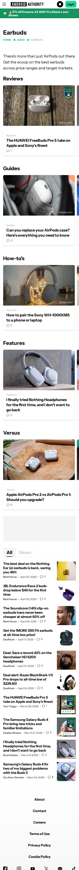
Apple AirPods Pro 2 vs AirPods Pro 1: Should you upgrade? (39, 474)
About (39, 799)
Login (71, 4)
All (9, 552)
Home (7, 39)
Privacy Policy (39, 845)
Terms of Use (39, 834)
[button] (39, 4)
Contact (39, 811)
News (25, 552)
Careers (39, 822)
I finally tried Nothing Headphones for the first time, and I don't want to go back (39, 385)
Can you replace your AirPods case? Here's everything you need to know (39, 210)
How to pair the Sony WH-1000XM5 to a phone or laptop (39, 297)
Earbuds (37, 39)
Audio (21, 39)
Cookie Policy (40, 857)
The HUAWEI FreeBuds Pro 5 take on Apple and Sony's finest (39, 120)
